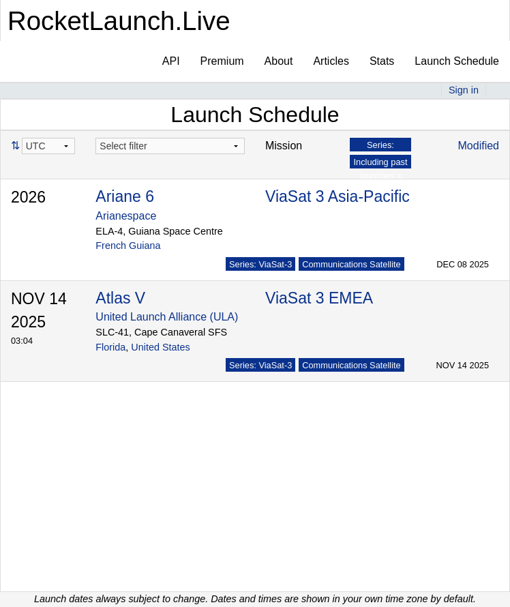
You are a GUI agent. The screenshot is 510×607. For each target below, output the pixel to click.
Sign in (464, 90)
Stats (382, 61)
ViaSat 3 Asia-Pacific (337, 196)
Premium (222, 61)
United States (160, 347)
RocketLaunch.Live (118, 20)
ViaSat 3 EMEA (319, 298)
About (279, 61)
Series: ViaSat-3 (260, 264)
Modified (478, 145)
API (171, 61)
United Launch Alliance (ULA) (166, 317)
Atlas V (120, 298)
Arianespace (125, 216)
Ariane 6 (124, 196)
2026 (28, 197)
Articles (330, 61)
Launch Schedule (457, 61)
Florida (110, 347)
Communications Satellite (351, 264)
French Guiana (127, 245)
